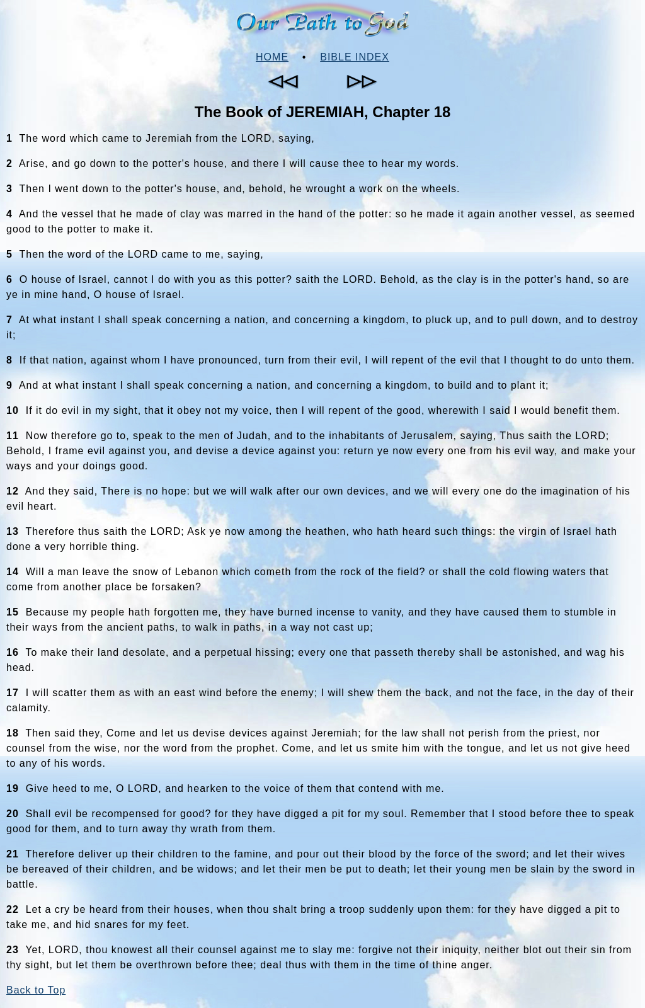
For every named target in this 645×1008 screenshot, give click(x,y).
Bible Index (354, 57)
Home (272, 57)
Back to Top (36, 990)
